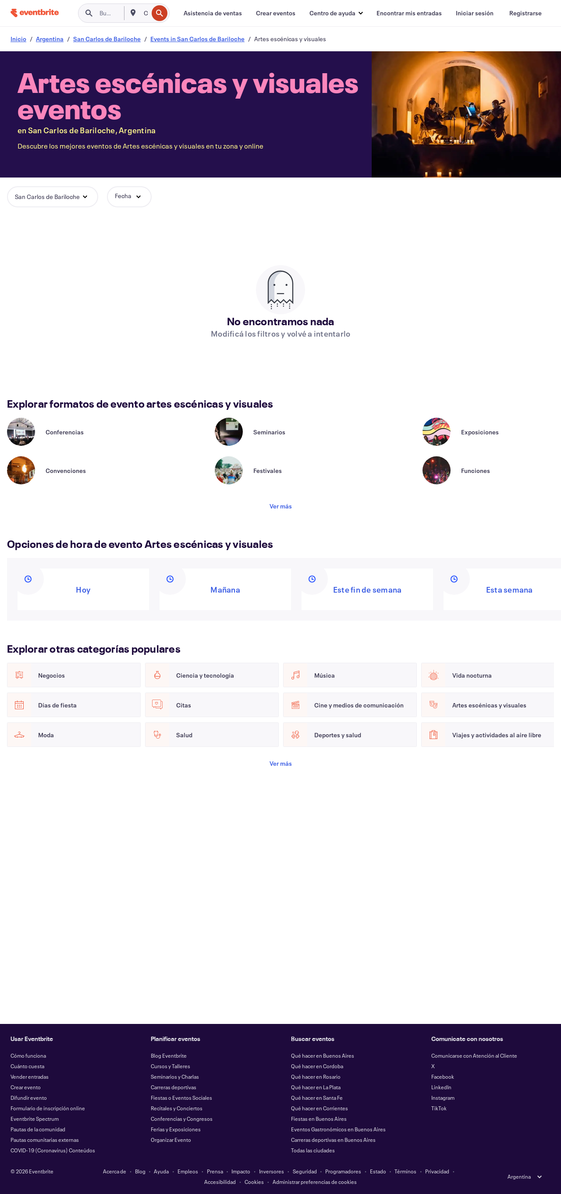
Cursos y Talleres (170, 1066)
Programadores (343, 1171)
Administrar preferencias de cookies (315, 1181)
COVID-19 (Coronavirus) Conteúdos (53, 1150)
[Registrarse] (525, 13)
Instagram (442, 1097)
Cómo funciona (28, 1055)
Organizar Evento (171, 1139)
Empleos (188, 1171)
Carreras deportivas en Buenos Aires (333, 1139)
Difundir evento (29, 1097)
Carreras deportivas (173, 1087)
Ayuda (161, 1171)
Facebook (442, 1076)
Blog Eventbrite (169, 1055)
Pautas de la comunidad (38, 1129)
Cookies (254, 1181)
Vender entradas (30, 1076)
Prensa (215, 1171)
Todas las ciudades (313, 1150)
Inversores (271, 1171)
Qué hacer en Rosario (316, 1076)
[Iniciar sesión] (475, 13)
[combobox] (145, 13)
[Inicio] (35, 13)
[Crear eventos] (275, 13)
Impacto (240, 1171)
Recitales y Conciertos (176, 1108)
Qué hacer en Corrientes (319, 1108)
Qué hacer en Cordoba (317, 1066)
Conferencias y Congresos (182, 1118)
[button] (335, 13)
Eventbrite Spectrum (35, 1118)
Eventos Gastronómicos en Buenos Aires (338, 1129)
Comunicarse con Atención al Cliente (474, 1055)
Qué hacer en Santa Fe (317, 1097)
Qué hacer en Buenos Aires (322, 1055)
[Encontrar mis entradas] (409, 13)
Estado (378, 1171)
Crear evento (26, 1087)
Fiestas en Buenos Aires (319, 1118)
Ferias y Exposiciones (176, 1129)
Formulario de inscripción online (48, 1108)
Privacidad (437, 1171)
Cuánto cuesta (27, 1066)
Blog (140, 1171)
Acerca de (114, 1171)
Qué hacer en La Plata (316, 1087)
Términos (405, 1171)
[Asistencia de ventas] (213, 13)
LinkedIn (441, 1087)
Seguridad (305, 1171)
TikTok (439, 1108)
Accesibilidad (220, 1181)
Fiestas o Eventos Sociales (181, 1097)
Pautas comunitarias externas (45, 1139)
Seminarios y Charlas (175, 1076)
